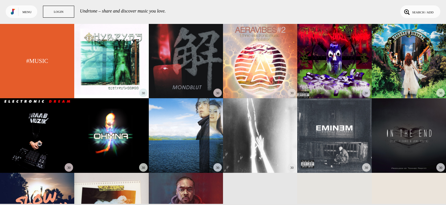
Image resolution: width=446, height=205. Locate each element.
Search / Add (418, 11)
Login (58, 11)
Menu (27, 12)
